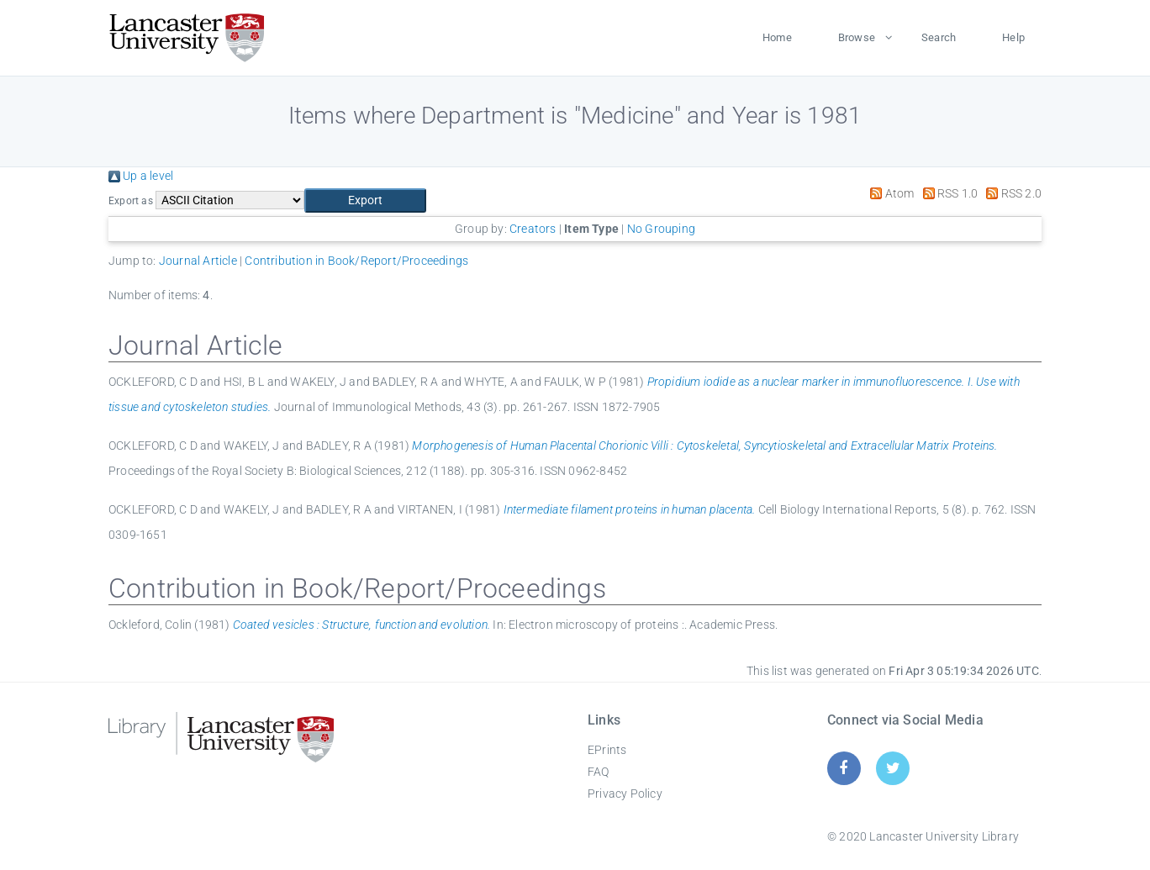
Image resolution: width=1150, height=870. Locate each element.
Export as (130, 201)
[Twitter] (893, 768)
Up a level (140, 175)
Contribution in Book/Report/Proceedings (356, 260)
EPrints (607, 750)
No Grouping (661, 228)
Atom (889, 193)
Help (1013, 37)
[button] (365, 200)
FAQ (598, 771)
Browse (856, 37)
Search (938, 37)
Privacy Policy (625, 793)
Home (777, 37)
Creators (533, 228)
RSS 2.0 (1011, 193)
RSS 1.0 (948, 193)
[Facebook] (843, 768)
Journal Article (198, 260)
